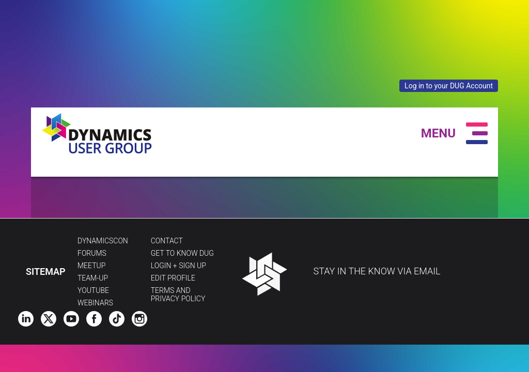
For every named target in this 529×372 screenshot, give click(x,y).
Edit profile (173, 278)
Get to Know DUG (182, 253)
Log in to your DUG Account (448, 86)
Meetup (91, 265)
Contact (167, 241)
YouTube (93, 290)
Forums (91, 253)
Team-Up (92, 278)
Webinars (95, 303)
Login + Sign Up (178, 265)
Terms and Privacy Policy (178, 294)
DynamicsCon (102, 241)
